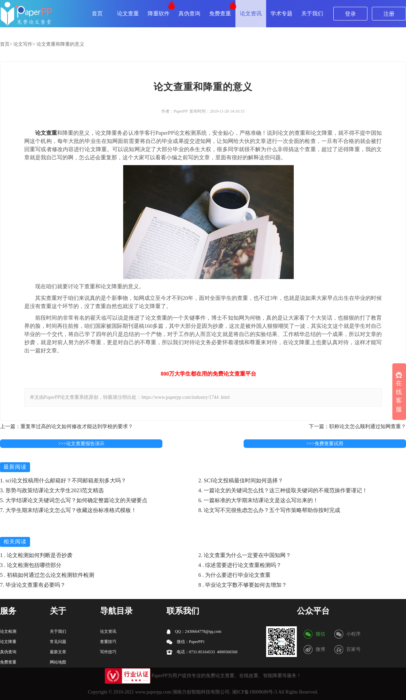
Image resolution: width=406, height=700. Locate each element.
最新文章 (58, 652)
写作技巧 (108, 652)
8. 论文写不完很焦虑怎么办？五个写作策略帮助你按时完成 (269, 510)
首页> (6, 44)
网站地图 (58, 662)
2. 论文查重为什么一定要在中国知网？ (244, 555)
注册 (388, 14)
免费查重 (220, 13)
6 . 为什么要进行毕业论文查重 (234, 575)
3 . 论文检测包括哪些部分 (30, 565)
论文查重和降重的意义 (60, 44)
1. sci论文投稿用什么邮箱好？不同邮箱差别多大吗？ (63, 480)
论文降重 (8, 641)
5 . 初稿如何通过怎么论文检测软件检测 (47, 575)
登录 (350, 14)
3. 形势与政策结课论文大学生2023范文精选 (52, 490)
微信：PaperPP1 (185, 641)
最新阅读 (15, 467)
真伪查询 (189, 13)
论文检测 (8, 631)
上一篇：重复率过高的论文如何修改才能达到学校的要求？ (66, 426)
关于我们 (312, 13)
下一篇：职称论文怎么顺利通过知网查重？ (357, 426)
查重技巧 (108, 641)
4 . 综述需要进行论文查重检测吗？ (239, 565)
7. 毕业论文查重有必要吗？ (33, 585)
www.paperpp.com (153, 692)
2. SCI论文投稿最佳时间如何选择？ (240, 480)
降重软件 (159, 13)
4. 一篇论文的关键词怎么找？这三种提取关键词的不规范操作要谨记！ (282, 490)
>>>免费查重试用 (324, 443)
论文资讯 (251, 13)
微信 (320, 634)
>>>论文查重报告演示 (81, 443)
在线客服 (399, 392)
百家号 (353, 649)
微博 (320, 649)
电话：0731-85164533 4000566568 (201, 652)
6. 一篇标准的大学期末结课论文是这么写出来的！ (258, 500)
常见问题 (58, 641)
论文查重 (128, 13)
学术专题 (281, 13)
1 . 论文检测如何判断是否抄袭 (36, 555)
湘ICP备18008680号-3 (254, 692)
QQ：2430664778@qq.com (193, 631)
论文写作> (24, 44)
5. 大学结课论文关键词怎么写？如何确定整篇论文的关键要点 (73, 500)
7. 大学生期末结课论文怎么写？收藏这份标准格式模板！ (68, 510)
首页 (97, 13)
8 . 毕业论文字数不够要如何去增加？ (242, 585)
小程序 (353, 634)
